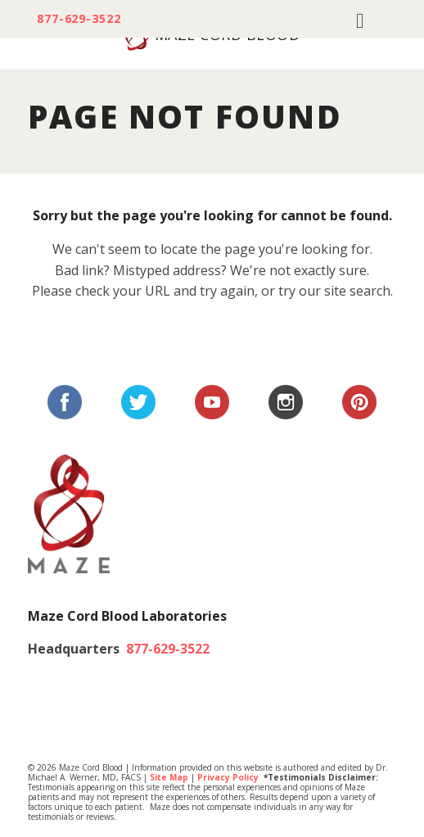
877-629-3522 (79, 19)
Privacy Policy (228, 777)
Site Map (169, 777)
